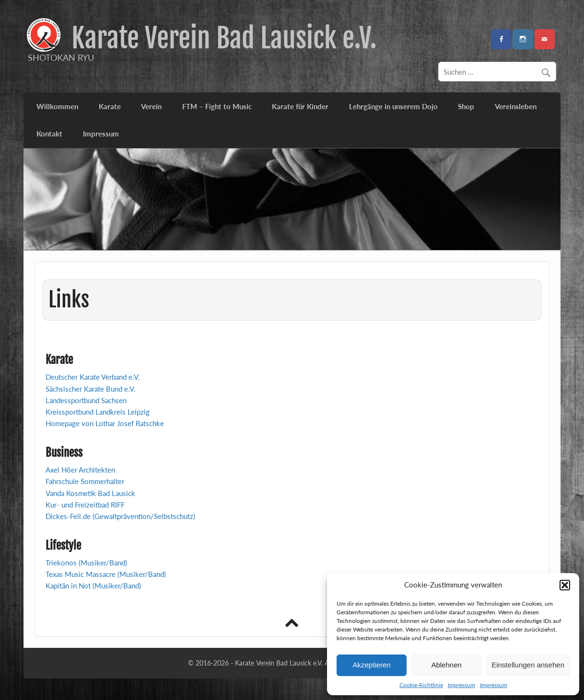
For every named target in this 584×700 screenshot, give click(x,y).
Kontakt (49, 133)
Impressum (461, 685)
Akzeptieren (371, 665)
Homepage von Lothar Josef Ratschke (105, 423)
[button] (565, 585)
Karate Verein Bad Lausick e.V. (223, 38)
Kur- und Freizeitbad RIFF (85, 504)
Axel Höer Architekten (80, 469)
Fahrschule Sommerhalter (85, 481)
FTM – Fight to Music (217, 106)
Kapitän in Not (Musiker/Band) (93, 585)
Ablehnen (446, 665)
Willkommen (57, 106)
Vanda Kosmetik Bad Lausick (90, 493)
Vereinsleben (516, 106)
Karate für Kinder (300, 106)
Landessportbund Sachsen (86, 400)
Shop (466, 106)
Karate (110, 106)
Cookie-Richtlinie (421, 685)
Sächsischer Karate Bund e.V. (91, 388)
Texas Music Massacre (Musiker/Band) (106, 574)
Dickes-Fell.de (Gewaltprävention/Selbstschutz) (120, 516)
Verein (151, 106)
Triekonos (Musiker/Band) (86, 562)
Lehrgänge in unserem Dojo (393, 106)
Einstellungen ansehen (527, 665)
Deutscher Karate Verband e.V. (93, 377)
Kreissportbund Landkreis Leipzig (98, 411)
